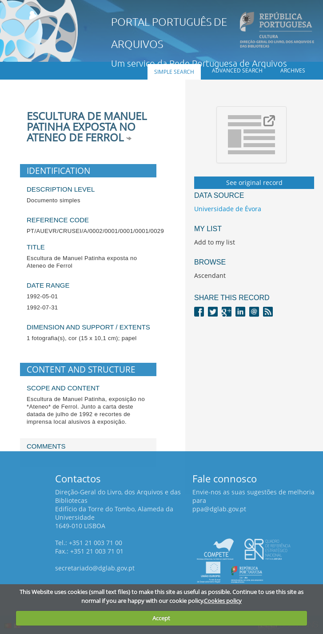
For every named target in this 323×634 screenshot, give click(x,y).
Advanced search (237, 70)
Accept (161, 618)
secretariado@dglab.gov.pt (95, 568)
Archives (292, 70)
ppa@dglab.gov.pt (219, 509)
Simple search (174, 72)
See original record (254, 182)
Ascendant (210, 275)
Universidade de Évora (227, 209)
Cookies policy (223, 601)
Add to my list (214, 242)
